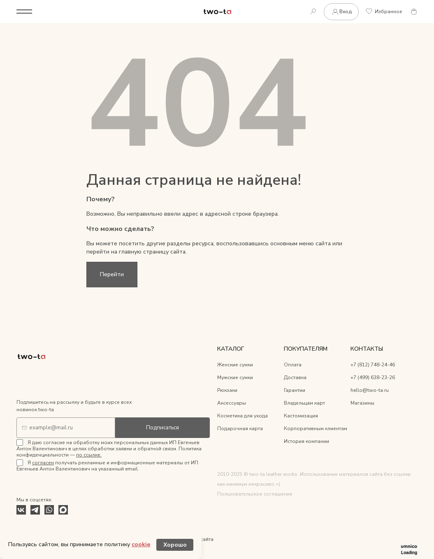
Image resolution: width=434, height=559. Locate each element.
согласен (43, 462)
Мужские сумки (235, 377)
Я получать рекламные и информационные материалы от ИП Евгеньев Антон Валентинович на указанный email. (107, 465)
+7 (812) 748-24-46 (372, 364)
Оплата (293, 364)
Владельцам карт (304, 403)
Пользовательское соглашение (254, 494)
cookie (141, 544)
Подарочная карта (240, 428)
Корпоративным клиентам (315, 428)
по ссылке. (89, 455)
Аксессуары (231, 403)
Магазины (362, 403)
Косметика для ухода (242, 415)
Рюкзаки (227, 390)
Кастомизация (301, 415)
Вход (341, 11)
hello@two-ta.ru (369, 390)
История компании (306, 441)
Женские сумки (235, 364)
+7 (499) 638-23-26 (372, 377)
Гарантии (294, 390)
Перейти (112, 274)
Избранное (384, 11)
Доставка (295, 377)
